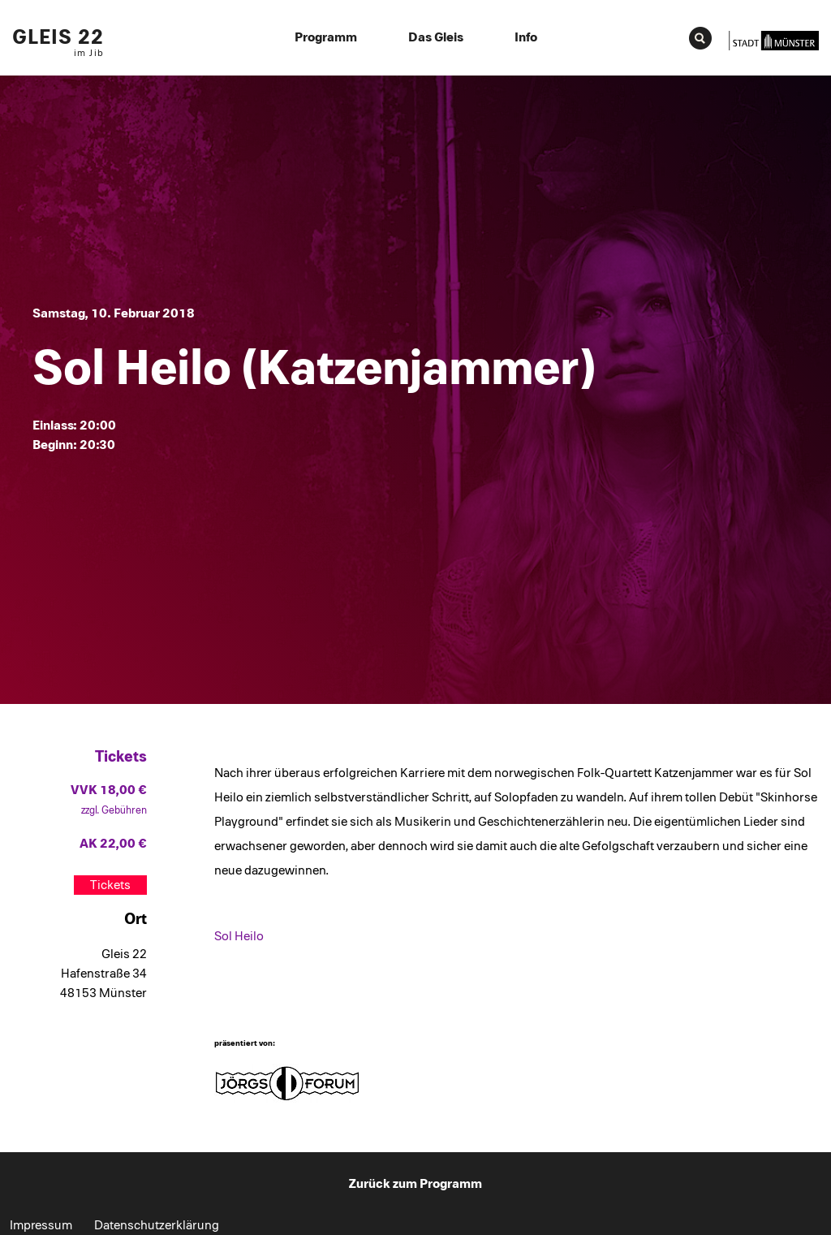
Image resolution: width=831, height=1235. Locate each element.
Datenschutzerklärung (156, 1225)
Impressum (41, 1225)
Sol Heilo (239, 936)
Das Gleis (435, 37)
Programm (326, 37)
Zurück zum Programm (415, 1183)
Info (526, 37)
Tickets (110, 885)
